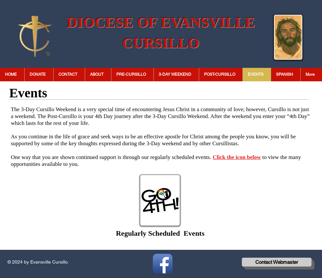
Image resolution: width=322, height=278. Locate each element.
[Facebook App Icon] (162, 263)
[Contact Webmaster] (276, 262)
